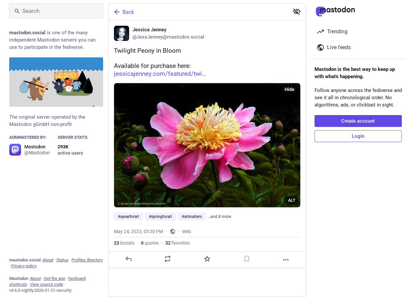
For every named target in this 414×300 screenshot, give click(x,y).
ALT (291, 200)
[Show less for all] (297, 11)
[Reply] (128, 259)
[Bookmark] (246, 259)
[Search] (56, 10)
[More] (286, 260)
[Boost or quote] (168, 259)
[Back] (198, 12)
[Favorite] (207, 259)
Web (186, 231)
